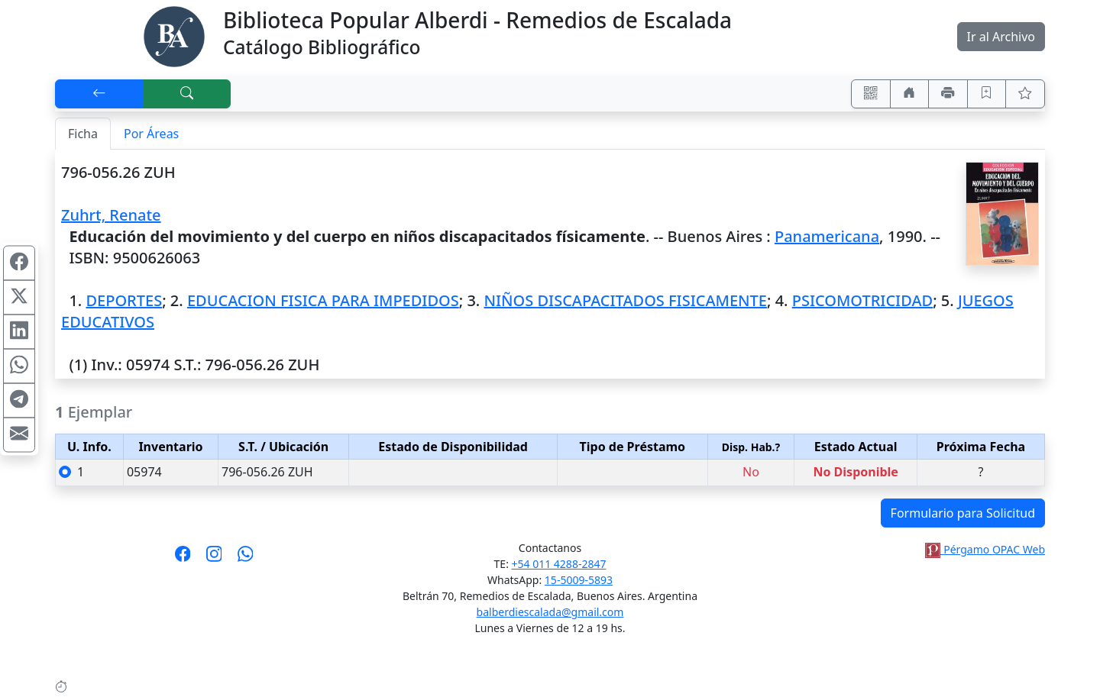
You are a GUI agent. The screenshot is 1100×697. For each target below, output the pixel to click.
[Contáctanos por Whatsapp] (246, 558)
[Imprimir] (948, 93)
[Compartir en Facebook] (19, 262)
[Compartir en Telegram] (19, 400)
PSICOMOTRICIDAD (862, 300)
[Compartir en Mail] (19, 434)
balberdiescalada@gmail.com (550, 612)
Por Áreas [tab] (151, 133)
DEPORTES (124, 300)
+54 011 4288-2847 (559, 564)
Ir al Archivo (1001, 36)
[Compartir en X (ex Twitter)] (19, 297)
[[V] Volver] (99, 93)
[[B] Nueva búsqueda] (187, 93)
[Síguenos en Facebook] (183, 558)
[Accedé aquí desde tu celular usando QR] (871, 93)
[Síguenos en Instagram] (214, 558)
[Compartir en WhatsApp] (19, 365)
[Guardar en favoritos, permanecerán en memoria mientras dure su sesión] (987, 93)
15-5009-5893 (579, 580)
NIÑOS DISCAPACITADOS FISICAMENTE (625, 300)
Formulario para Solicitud (963, 513)
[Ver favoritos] (1025, 93)
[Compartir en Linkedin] (19, 331)
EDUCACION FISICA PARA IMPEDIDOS (323, 300)
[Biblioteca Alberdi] (174, 35)
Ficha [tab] (83, 133)
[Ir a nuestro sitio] (910, 93)
